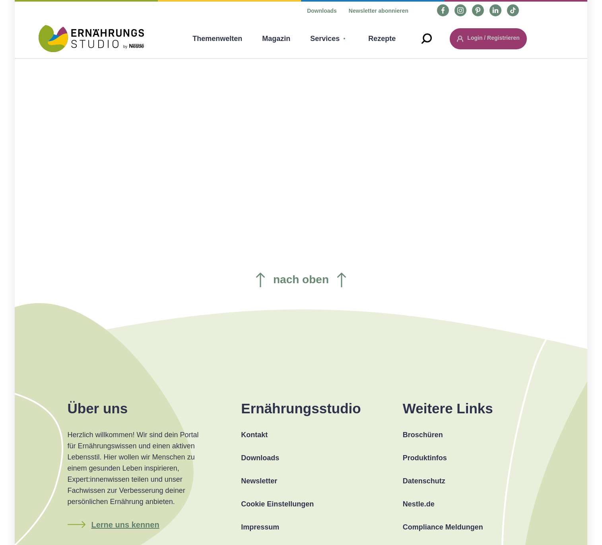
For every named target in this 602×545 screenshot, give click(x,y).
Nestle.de (419, 504)
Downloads (322, 11)
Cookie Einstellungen (277, 504)
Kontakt (254, 435)
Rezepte (382, 39)
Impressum (260, 527)
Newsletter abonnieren (378, 11)
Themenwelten (217, 39)
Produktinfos (425, 458)
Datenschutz (424, 481)
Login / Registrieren (493, 38)
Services (325, 39)
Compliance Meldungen (443, 527)
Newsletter (259, 481)
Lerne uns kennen (125, 524)
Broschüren (423, 435)
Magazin (276, 39)
